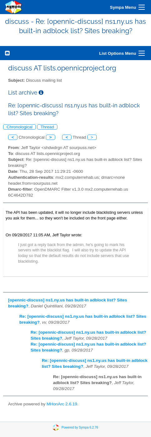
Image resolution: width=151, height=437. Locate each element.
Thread (47, 127)
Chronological (19, 127)
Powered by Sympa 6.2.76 (79, 427)
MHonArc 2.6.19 (61, 404)
